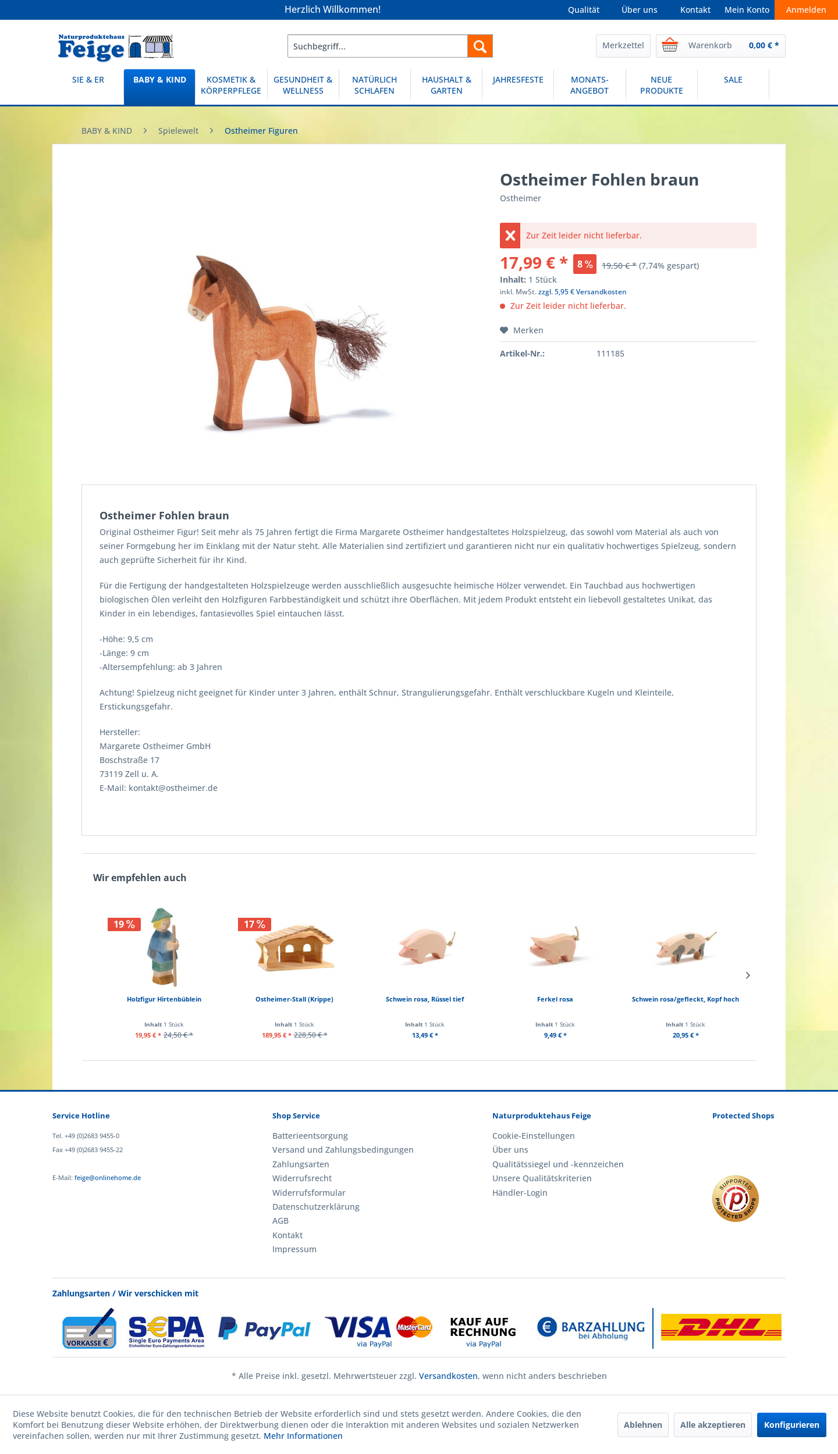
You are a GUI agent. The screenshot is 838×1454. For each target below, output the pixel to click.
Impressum (294, 1249)
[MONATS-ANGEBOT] (589, 87)
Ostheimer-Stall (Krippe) (294, 999)
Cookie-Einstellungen (533, 1135)
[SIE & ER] (87, 87)
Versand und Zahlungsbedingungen (343, 1149)
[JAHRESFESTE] (517, 87)
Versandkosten (448, 1375)
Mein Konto (747, 9)
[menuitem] (390, 46)
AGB (280, 1220)
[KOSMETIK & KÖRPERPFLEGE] (231, 87)
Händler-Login (520, 1192)
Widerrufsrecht (302, 1178)
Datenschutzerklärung (316, 1206)
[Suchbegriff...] (390, 46)
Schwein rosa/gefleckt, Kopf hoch (685, 999)
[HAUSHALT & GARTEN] (446, 87)
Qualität (583, 9)
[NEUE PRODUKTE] (661, 87)
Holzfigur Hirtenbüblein (164, 999)
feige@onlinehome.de (107, 1177)
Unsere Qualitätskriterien (542, 1178)
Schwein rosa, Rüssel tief (425, 999)
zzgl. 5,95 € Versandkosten (582, 292)
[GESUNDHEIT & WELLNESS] (303, 87)
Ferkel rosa (555, 999)
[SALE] (733, 87)
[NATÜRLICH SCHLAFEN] (374, 87)
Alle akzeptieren (712, 1424)
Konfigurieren (791, 1424)
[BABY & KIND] (159, 87)
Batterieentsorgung (310, 1135)
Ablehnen (643, 1424)
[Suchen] (480, 46)
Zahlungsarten (300, 1164)
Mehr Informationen (303, 1435)
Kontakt (695, 9)
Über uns (640, 9)
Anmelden (806, 9)
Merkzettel (623, 45)
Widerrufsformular (309, 1192)
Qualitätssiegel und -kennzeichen (558, 1164)
